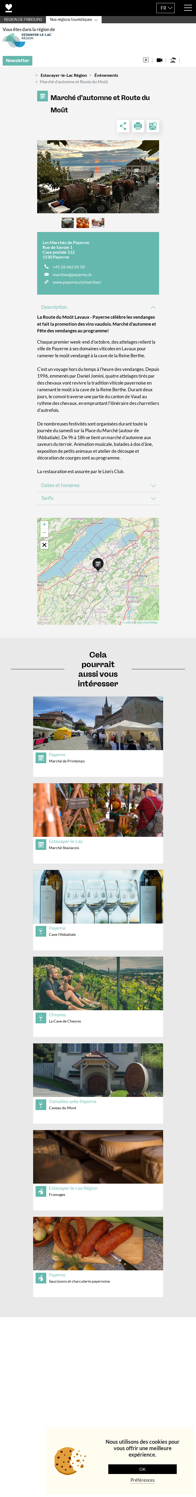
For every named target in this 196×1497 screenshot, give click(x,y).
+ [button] (44, 527)
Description (54, 310)
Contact (18, 1330)
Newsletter (17, 63)
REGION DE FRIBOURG (23, 19)
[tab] (98, 310)
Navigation (21, 1420)
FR (163, 8)
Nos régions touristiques (71, 19)
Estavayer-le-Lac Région (64, 77)
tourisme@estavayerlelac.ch (60, 1404)
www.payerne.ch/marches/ (77, 284)
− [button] (44, 535)
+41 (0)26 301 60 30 (59, 1397)
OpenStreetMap (147, 625)
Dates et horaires (60, 488)
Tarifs (47, 501)
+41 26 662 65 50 (69, 269)
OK (142, 1469)
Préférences (142, 1480)
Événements (106, 77)
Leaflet (127, 625)
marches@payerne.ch (72, 276)
